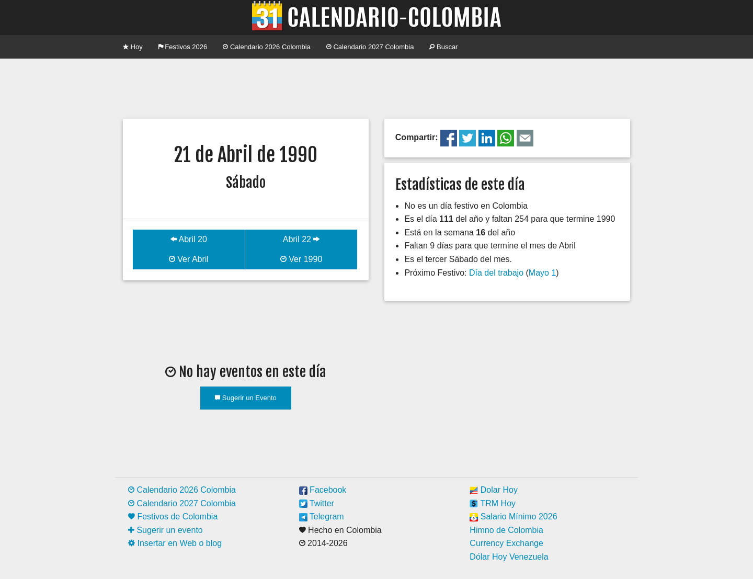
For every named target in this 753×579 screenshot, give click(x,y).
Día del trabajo (496, 272)
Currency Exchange (506, 543)
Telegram (321, 516)
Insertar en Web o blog (175, 543)
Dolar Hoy (494, 489)
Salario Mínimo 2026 (513, 516)
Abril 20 (188, 239)
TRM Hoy (493, 503)
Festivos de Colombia (173, 516)
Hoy (133, 47)
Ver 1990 (301, 259)
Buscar (443, 47)
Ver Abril (189, 259)
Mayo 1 (542, 272)
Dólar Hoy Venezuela (509, 556)
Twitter (316, 503)
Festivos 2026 (183, 47)
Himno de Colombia (506, 530)
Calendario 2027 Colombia (370, 47)
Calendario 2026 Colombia (267, 47)
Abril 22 (301, 239)
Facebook (323, 489)
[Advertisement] (376, 87)
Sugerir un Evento (246, 398)
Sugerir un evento (165, 530)
